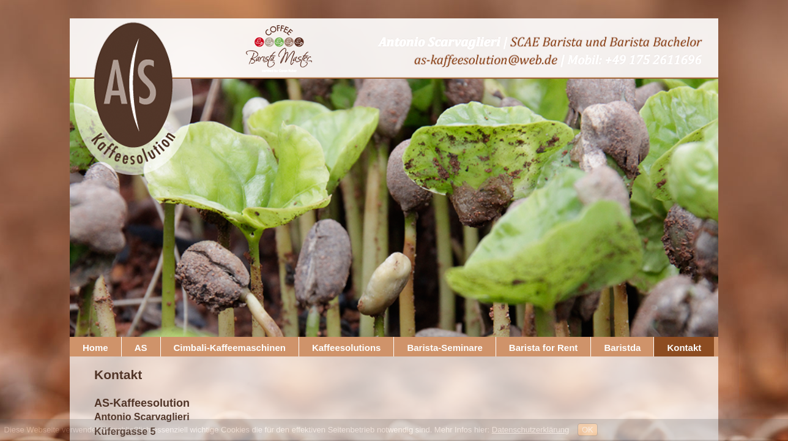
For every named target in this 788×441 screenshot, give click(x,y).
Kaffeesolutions (346, 347)
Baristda (622, 347)
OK (587, 429)
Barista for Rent (543, 347)
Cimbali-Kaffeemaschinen (230, 347)
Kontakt (684, 347)
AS (141, 347)
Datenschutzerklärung (530, 429)
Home (95, 347)
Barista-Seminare (444, 347)
